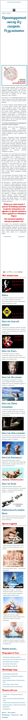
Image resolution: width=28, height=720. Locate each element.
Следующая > (21, 236)
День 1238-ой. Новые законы (10, 663)
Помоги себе (15, 715)
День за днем (11, 712)
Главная (4, 13)
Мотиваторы (6, 715)
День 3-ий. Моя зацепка (12, 377)
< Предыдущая (7, 236)
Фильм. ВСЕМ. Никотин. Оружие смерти (12, 686)
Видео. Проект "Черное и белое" (11, 684)
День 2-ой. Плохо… (9, 351)
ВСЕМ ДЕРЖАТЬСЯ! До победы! (11, 661)
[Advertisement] (14, 49)
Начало (5, 295)
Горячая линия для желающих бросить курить (14, 702)
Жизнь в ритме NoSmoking (14, 2)
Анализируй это (6, 708)
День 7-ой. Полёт (9, 483)
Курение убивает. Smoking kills (10, 666)
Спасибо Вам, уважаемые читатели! (11, 657)
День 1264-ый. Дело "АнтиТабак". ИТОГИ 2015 (14, 659)
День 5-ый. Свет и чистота (13, 433)
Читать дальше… (9, 648)
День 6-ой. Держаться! (12, 457)
